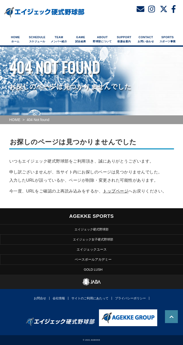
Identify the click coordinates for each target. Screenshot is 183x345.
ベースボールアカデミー (93, 259)
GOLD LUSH (93, 269)
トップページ (115, 191)
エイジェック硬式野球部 (91, 229)
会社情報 (59, 298)
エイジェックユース (92, 249)
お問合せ (40, 298)
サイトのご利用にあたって (90, 298)
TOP (171, 316)
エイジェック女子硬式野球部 (93, 239)
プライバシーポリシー (130, 298)
